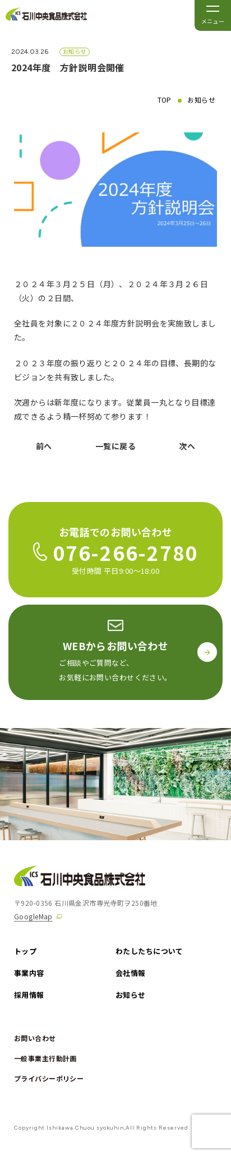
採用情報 (29, 994)
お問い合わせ (35, 1038)
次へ (187, 446)
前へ (44, 446)
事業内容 (29, 973)
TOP (165, 100)
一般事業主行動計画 (45, 1058)
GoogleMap (33, 916)
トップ (25, 951)
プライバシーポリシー (49, 1078)
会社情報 (131, 973)
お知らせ (201, 100)
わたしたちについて (149, 951)
